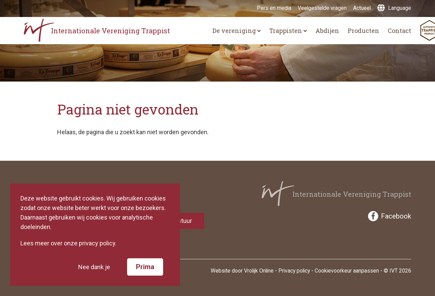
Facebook (389, 216)
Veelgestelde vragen (322, 8)
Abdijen (327, 31)
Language (394, 8)
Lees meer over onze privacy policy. (68, 243)
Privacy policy (294, 270)
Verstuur (180, 220)
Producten (363, 31)
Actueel (362, 8)
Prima (145, 267)
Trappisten (288, 31)
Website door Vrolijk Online (242, 270)
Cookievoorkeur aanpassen (347, 270)
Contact (399, 31)
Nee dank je (94, 267)
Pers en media (274, 8)
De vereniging (236, 31)
